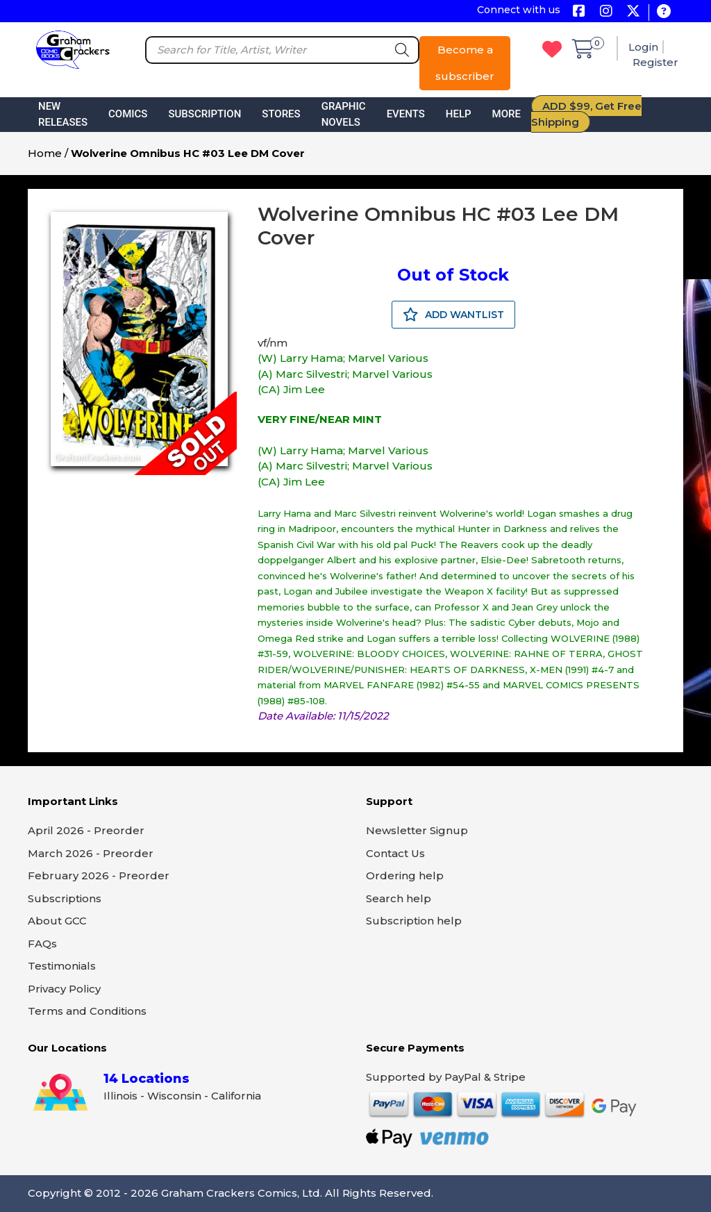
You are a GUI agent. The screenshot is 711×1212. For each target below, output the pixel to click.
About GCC (57, 920)
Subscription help (414, 920)
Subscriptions (64, 898)
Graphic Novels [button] (343, 114)
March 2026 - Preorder (90, 853)
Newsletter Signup (417, 830)
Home (45, 153)
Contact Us (395, 853)
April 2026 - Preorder (86, 830)
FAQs (42, 943)
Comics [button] (127, 114)
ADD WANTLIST (453, 315)
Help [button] (458, 114)
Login (643, 46)
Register (655, 62)
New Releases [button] (62, 114)
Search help (398, 898)
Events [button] (406, 114)
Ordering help (405, 875)
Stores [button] (281, 114)
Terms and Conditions (87, 1011)
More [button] (506, 114)
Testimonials (62, 965)
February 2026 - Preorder (98, 875)
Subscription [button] (204, 114)
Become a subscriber (464, 63)
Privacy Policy (64, 988)
